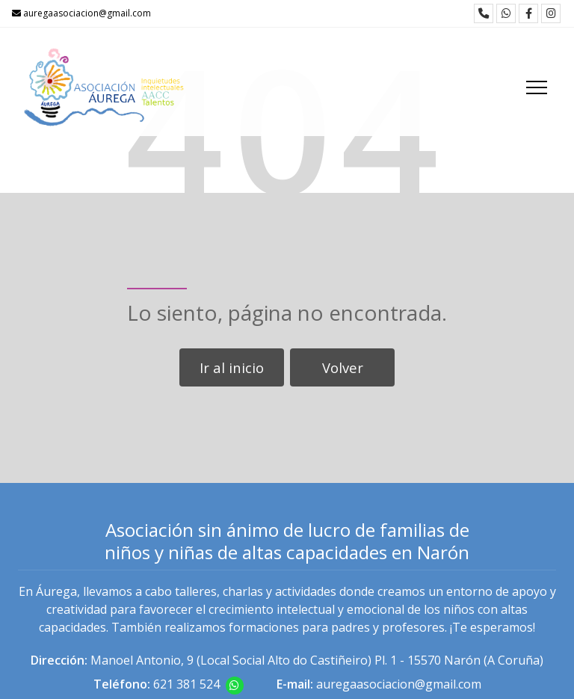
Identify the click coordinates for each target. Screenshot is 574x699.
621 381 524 (186, 684)
